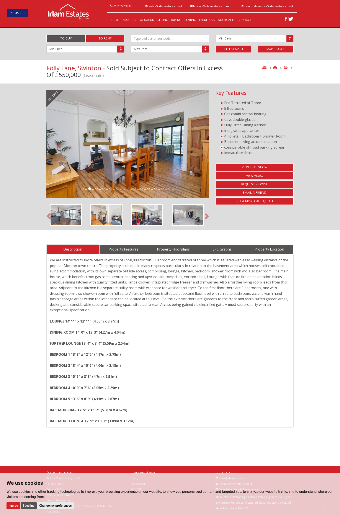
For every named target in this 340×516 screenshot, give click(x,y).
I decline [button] (28, 505)
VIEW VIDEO (254, 176)
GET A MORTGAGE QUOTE (254, 201)
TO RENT (105, 38)
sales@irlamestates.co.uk (164, 6)
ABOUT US (129, 20)
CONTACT (245, 20)
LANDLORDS (207, 20)
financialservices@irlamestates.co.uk (267, 6)
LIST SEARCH (233, 49)
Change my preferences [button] (55, 505)
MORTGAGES (226, 20)
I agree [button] (13, 505)
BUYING (176, 20)
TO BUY (66, 38)
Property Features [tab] (123, 249)
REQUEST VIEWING (254, 184)
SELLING (162, 20)
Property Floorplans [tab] (173, 249)
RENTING (190, 20)
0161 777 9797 (120, 6)
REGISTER (18, 13)
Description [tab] (72, 249)
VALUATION (146, 20)
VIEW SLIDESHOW (254, 167)
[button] (58, 144)
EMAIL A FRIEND (254, 192)
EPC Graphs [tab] (222, 249)
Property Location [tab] (269, 249)
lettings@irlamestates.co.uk (209, 6)
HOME (115, 20)
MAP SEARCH (275, 49)
